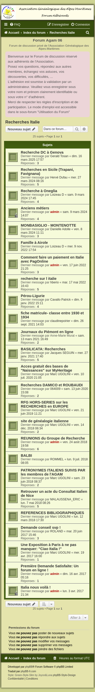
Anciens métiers (35, 208)
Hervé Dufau (58, 177)
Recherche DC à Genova (42, 152)
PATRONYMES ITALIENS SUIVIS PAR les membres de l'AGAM (53, 472)
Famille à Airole (34, 243)
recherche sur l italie (38, 279)
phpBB (29, 666)
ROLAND (56, 531)
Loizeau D (57, 194)
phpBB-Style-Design (64, 675)
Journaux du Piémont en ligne (47, 332)
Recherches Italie (22, 122)
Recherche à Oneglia (39, 191)
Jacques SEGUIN (62, 353)
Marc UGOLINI (60, 374)
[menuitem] (15, 24)
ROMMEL (57, 459)
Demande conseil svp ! (41, 527)
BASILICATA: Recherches (43, 349)
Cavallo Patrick (60, 299)
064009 (55, 389)
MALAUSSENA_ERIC (65, 499)
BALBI (26, 455)
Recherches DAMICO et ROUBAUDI (52, 385)
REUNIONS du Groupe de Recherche (53, 438)
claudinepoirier (60, 321)
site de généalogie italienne (45, 421)
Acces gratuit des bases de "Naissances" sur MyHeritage (46, 368)
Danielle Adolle (60, 229)
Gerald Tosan (59, 156)
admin (54, 212)
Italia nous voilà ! (36, 587)
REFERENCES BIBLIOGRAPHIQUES (52, 513)
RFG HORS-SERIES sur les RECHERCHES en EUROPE (44, 404)
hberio (54, 282)
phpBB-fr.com (28, 671)
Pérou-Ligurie (33, 296)
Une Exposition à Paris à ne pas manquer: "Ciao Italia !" (48, 547)
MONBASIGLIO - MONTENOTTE (48, 225)
